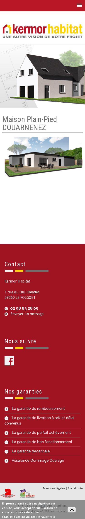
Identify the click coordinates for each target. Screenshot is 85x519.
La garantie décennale (27, 451)
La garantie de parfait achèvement (38, 432)
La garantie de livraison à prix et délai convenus (39, 420)
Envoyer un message (27, 314)
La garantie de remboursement (35, 408)
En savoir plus (45, 517)
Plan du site (75, 488)
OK (72, 509)
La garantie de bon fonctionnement (38, 442)
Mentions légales (54, 488)
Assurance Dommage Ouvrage (34, 460)
